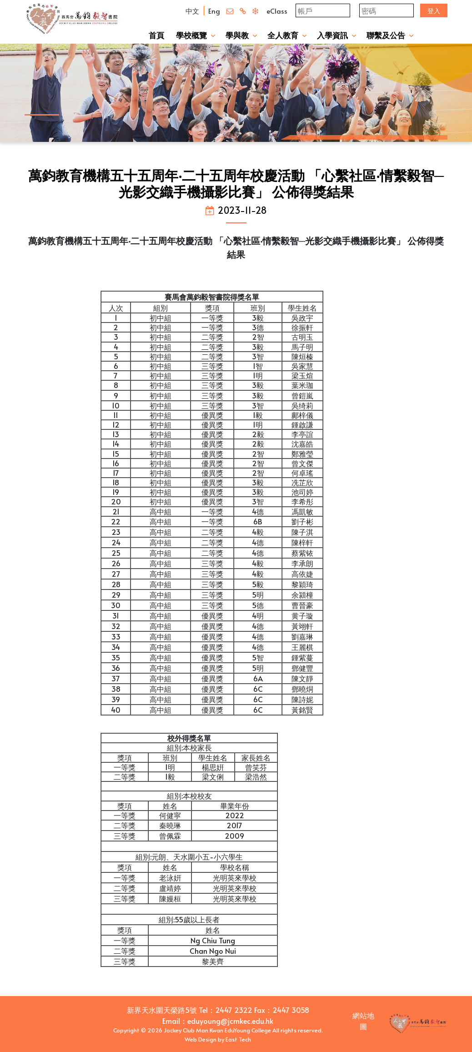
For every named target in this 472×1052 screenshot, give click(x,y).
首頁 (156, 35)
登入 (433, 10)
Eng (214, 10)
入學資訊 (332, 35)
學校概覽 (191, 35)
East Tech (238, 1039)
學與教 (237, 35)
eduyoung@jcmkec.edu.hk (230, 1021)
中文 (192, 10)
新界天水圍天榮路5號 (162, 1010)
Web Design (200, 1039)
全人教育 (282, 35)
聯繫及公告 (386, 35)
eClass (276, 10)
